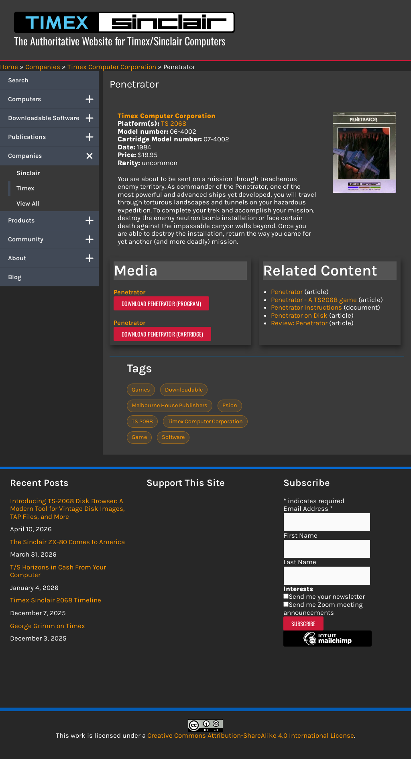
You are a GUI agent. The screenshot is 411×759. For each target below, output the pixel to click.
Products (53, 220)
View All (28, 203)
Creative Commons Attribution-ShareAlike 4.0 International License (250, 735)
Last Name (299, 561)
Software (173, 436)
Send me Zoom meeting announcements (323, 608)
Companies (53, 156)
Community (53, 239)
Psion (229, 405)
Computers (53, 99)
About (53, 258)
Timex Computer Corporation (167, 116)
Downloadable (184, 389)
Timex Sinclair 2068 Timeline (55, 600)
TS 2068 (173, 123)
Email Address (308, 508)
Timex (25, 188)
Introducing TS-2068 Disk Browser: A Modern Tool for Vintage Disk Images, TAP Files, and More (67, 508)
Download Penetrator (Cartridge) (162, 333)
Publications (53, 137)
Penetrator (131, 292)
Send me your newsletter (327, 596)
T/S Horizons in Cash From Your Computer (58, 571)
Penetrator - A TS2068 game (314, 300)
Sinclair (28, 173)
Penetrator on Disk (299, 315)
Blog (14, 277)
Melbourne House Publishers (170, 405)
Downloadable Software (53, 118)
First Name (300, 535)
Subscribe (303, 623)
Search (18, 80)
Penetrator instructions (306, 307)
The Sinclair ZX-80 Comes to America (67, 541)
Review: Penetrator (299, 323)
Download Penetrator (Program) (161, 303)
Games (141, 389)
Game (139, 436)
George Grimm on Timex (47, 625)
